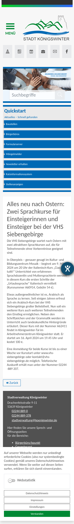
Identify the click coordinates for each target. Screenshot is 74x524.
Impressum (37, 500)
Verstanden (37, 514)
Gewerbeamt (23, 447)
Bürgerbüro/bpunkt (27, 443)
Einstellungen (36, 507)
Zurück (11, 383)
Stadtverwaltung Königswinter (27, 397)
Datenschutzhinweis (37, 493)
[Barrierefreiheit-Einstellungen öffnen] (67, 268)
